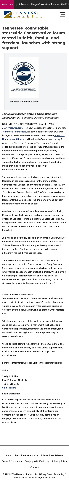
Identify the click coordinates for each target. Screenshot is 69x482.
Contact (34, 467)
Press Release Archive (26, 455)
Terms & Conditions (12, 461)
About (9, 455)
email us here (9, 387)
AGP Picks (7, 4)
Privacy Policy (59, 461)
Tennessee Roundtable (14, 131)
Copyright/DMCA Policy (37, 461)
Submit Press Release (52, 455)
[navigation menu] (62, 14)
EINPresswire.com (12, 128)
